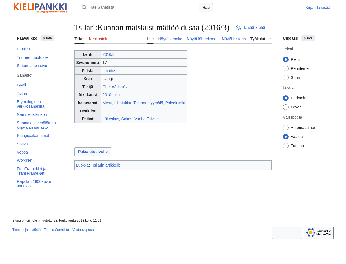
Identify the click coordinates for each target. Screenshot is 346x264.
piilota (47, 38)
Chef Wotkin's (115, 87)
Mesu (107, 103)
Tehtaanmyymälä (148, 103)
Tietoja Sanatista (56, 230)
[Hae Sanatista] (139, 7)
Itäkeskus (111, 119)
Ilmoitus (109, 70)
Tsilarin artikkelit (106, 165)
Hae (206, 7)
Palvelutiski (175, 103)
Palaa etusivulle (93, 151)
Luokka (82, 165)
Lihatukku (122, 103)
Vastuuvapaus (83, 230)
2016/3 (109, 54)
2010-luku (111, 94)
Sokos (126, 119)
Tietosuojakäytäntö (26, 230)
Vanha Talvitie (146, 119)
